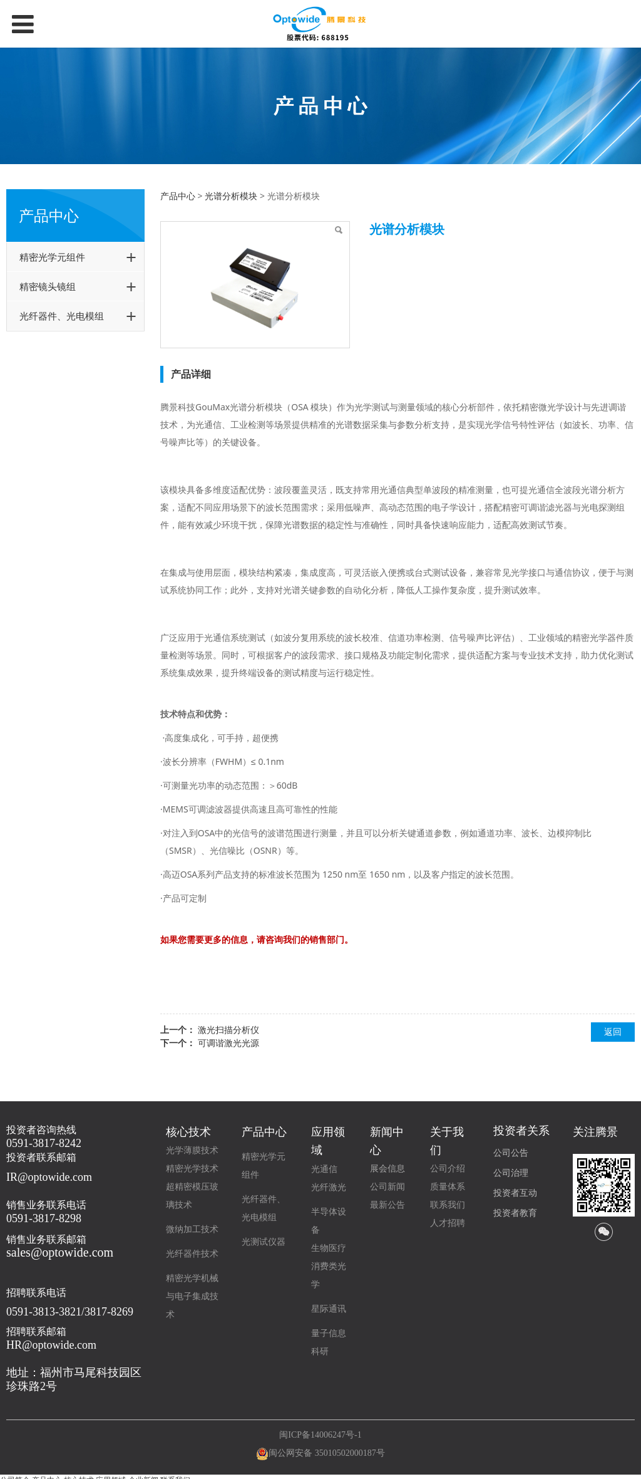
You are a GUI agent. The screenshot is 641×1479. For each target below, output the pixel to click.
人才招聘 (447, 1223)
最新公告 (387, 1205)
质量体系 (447, 1186)
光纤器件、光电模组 (61, 315)
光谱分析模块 (231, 196)
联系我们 (447, 1205)
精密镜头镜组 (47, 286)
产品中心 (177, 196)
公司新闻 (387, 1186)
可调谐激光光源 (228, 1043)
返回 (613, 1031)
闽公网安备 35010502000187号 (327, 1453)
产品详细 (191, 374)
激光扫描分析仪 (228, 1029)
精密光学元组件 (52, 257)
